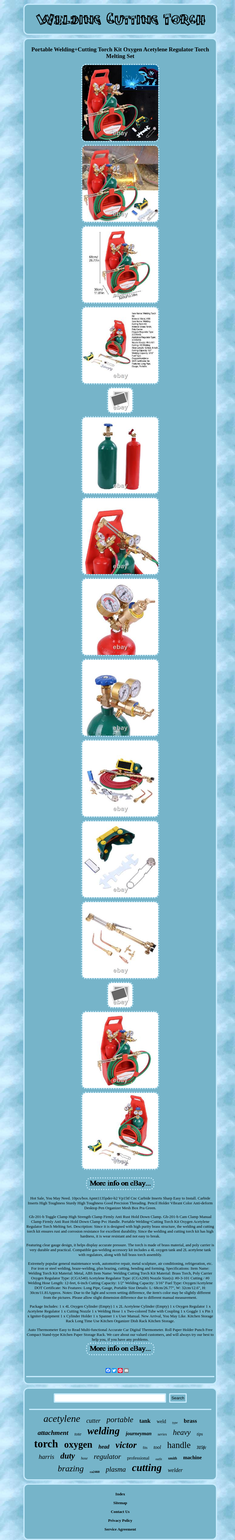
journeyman (139, 1433)
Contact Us (120, 1511)
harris (46, 1456)
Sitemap (120, 1503)
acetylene (61, 1418)
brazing (71, 1468)
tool (157, 1447)
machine (192, 1457)
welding (103, 1430)
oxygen (78, 1444)
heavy (182, 1432)
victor (126, 1445)
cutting (147, 1467)
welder (175, 1470)
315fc (201, 1447)
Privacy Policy (120, 1520)
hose (84, 1458)
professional (138, 1458)
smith (172, 1458)
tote (77, 1434)
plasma (116, 1469)
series (162, 1434)
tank (145, 1421)
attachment (53, 1432)
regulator (107, 1456)
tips (200, 1434)
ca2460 (95, 1471)
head (103, 1447)
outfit (158, 1459)
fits (145, 1448)
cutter (93, 1420)
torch (46, 1444)
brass (190, 1421)
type (175, 1422)
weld (161, 1421)
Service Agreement (120, 1529)
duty (67, 1455)
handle (179, 1445)
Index (120, 1494)
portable (120, 1419)
